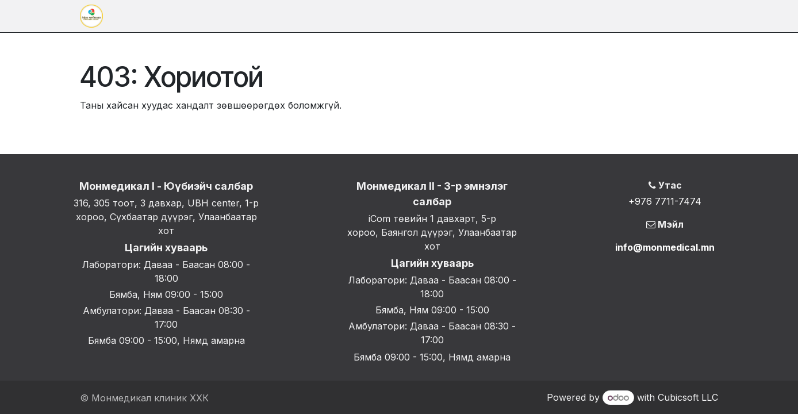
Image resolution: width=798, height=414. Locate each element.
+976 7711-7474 (664, 201)
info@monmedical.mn (665, 247)
